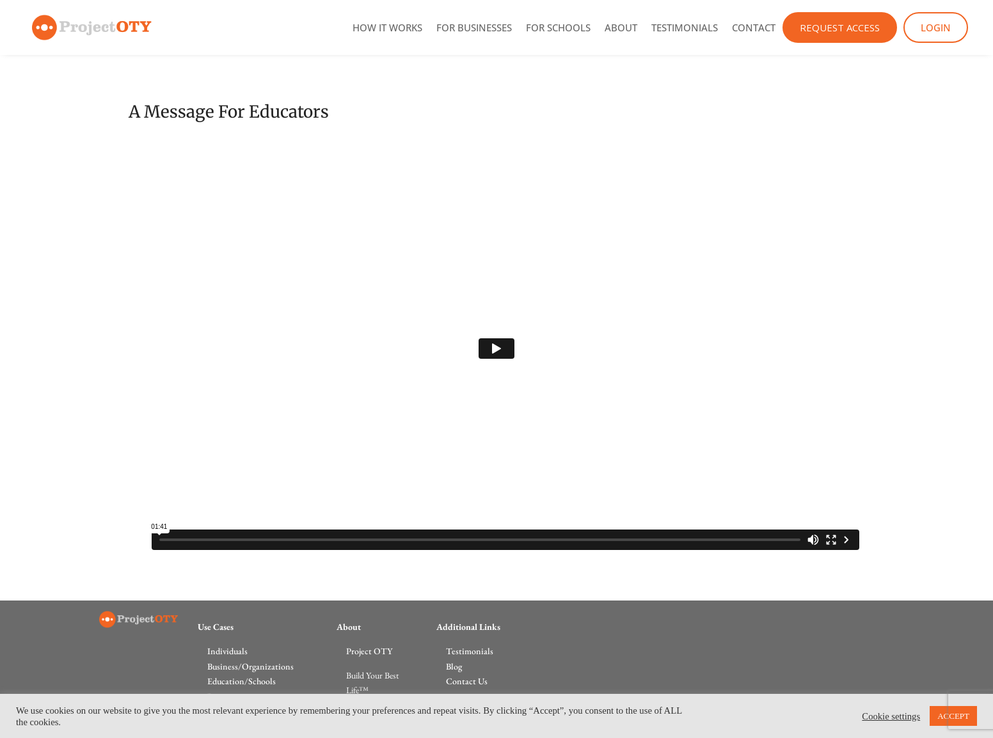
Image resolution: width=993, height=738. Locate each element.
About (621, 27)
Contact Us (467, 681)
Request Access (840, 27)
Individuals (227, 651)
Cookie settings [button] (891, 716)
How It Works (387, 27)
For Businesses (474, 27)
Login (936, 27)
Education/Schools (241, 681)
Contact (753, 27)
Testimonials (684, 27)
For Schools (558, 27)
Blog (454, 666)
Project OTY (369, 651)
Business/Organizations (250, 666)
